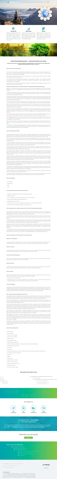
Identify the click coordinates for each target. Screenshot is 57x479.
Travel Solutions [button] (31, 2)
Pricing (36, 2)
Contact (45, 2)
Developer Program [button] (40, 2)
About (24, 2)
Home (22, 2)
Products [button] (27, 2)
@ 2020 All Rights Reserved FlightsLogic (8, 466)
